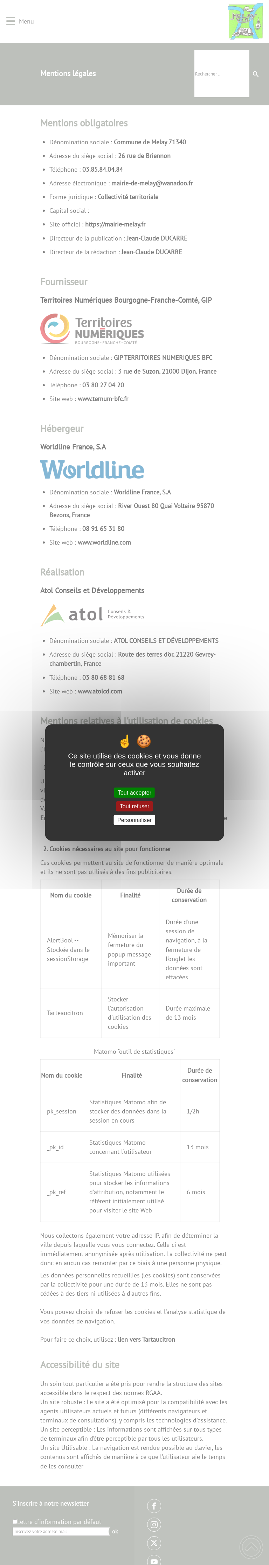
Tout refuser (134, 806)
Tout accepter (134, 792)
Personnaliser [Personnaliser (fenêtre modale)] (134, 820)
